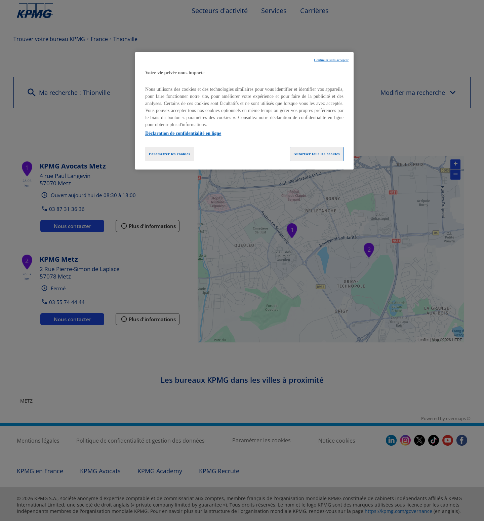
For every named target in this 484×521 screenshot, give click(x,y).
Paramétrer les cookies (169, 154)
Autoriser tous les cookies (316, 154)
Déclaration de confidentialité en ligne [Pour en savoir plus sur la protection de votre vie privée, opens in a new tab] (183, 133)
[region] (244, 111)
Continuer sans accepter (331, 60)
